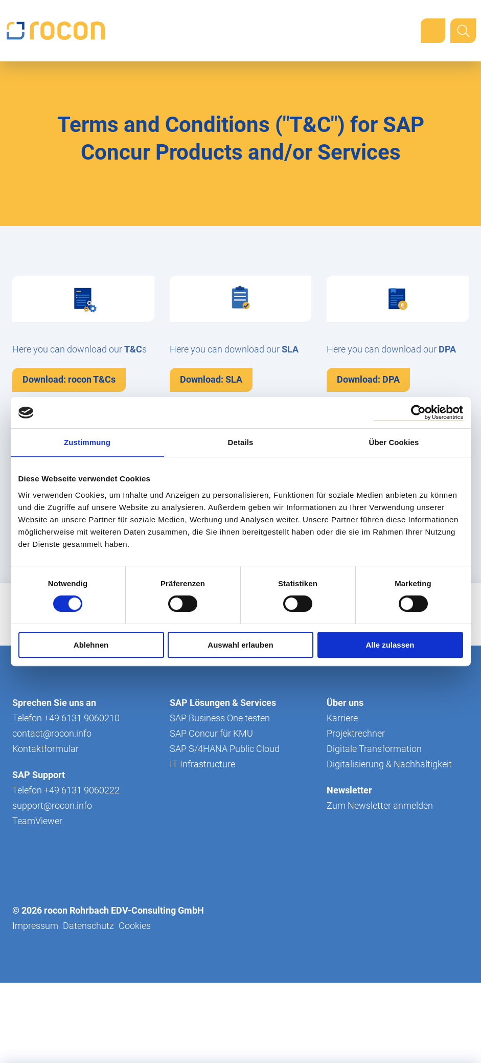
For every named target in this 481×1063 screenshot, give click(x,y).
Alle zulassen (389, 644)
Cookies (135, 1006)
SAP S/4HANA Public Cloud (225, 829)
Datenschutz (88, 1006)
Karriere (342, 798)
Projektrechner (356, 813)
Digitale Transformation (374, 829)
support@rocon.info (52, 885)
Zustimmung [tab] (87, 442)
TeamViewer (37, 901)
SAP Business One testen (220, 798)
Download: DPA (368, 379)
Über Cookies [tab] (394, 442)
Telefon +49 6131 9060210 (66, 798)
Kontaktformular (45, 829)
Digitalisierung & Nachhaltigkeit (389, 844)
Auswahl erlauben (240, 644)
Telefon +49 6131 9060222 (66, 870)
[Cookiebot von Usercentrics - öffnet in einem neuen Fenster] (418, 412)
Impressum (35, 1006)
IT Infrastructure (202, 844)
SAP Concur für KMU (211, 813)
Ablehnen (91, 644)
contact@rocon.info (51, 813)
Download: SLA (211, 379)
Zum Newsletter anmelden (380, 885)
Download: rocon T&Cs (69, 379)
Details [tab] (241, 442)
